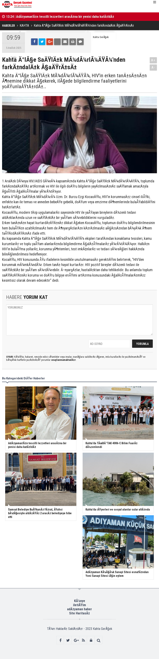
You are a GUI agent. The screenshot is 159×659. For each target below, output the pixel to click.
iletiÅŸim (79, 605)
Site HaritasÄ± (79, 613)
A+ (153, 60)
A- (153, 67)
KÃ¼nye (79, 601)
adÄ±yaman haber (79, 609)
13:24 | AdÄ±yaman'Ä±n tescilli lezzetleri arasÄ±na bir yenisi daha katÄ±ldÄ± (60, 17)
